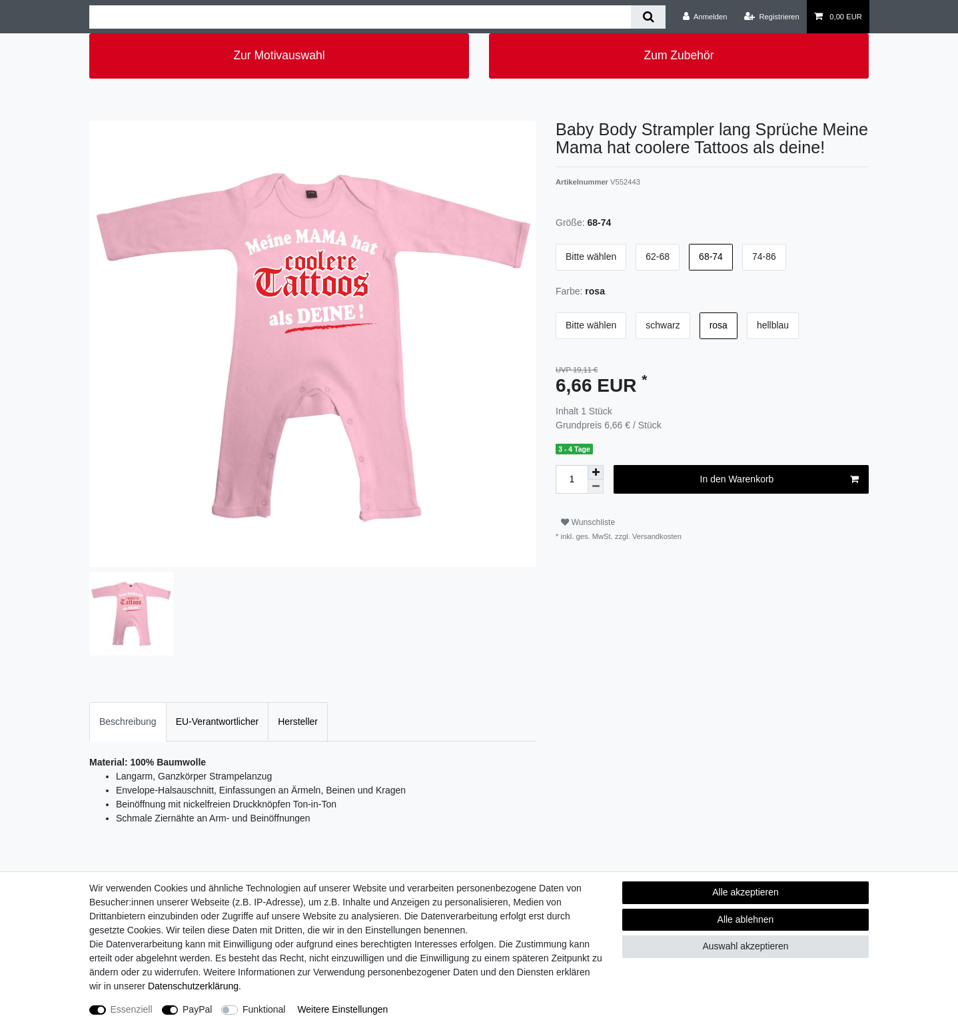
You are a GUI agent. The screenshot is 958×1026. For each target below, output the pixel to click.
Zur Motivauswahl (278, 55)
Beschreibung (128, 721)
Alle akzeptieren (745, 892)
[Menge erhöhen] (596, 472)
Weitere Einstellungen (342, 1009)
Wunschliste (588, 522)
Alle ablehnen (746, 919)
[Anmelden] (705, 16)
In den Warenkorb (779, 480)
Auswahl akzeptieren (745, 946)
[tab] (128, 722)
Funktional (264, 1009)
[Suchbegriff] (360, 17)
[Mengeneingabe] (572, 479)
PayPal (197, 1009)
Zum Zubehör (679, 55)
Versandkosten (656, 536)
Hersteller (298, 721)
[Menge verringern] (596, 487)
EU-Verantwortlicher (217, 721)
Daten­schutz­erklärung (193, 986)
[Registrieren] (772, 16)
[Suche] (648, 17)
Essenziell (132, 1009)
